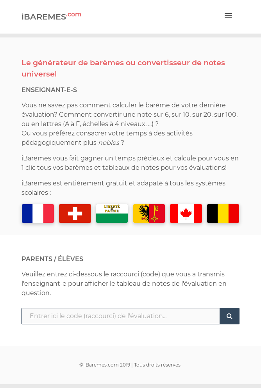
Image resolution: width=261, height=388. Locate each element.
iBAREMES (51, 16)
